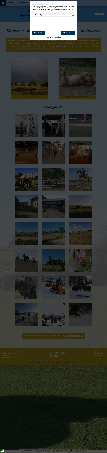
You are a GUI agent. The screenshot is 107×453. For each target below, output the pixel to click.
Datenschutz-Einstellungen (42, 4)
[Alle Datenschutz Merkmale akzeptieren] (68, 33)
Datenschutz (57, 37)
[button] (2, 451)
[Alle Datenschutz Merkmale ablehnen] (38, 33)
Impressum (49, 37)
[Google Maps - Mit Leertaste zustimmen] (34, 15)
